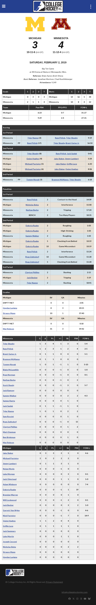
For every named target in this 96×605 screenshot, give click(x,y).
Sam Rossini (8, 416)
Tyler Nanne (32, 138)
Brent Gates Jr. (72, 143)
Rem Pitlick (60, 138)
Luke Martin (8, 536)
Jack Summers (9, 531)
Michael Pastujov (33, 164)
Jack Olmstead (9, 479)
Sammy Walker (32, 236)
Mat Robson (8, 329)
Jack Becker (32, 277)
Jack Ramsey (8, 390)
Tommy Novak (32, 179)
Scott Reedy (8, 385)
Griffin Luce (72, 164)
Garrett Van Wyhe (11, 510)
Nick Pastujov (9, 515)
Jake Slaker (59, 158)
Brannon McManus (60, 179)
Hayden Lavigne (10, 308)
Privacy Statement (54, 582)
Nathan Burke (32, 210)
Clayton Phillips (32, 272)
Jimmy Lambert (72, 158)
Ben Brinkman (9, 437)
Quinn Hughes (32, 158)
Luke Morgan (9, 474)
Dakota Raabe (32, 225)
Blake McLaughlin (11, 370)
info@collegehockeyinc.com (74, 592)
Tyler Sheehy (72, 138)
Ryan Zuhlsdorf (32, 257)
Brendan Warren (10, 495)
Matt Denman (9, 432)
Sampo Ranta (9, 401)
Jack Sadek (72, 153)
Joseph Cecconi (10, 541)
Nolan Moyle (8, 469)
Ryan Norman (9, 375)
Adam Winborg (10, 484)
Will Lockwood (9, 500)
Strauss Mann (9, 313)
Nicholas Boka (32, 205)
